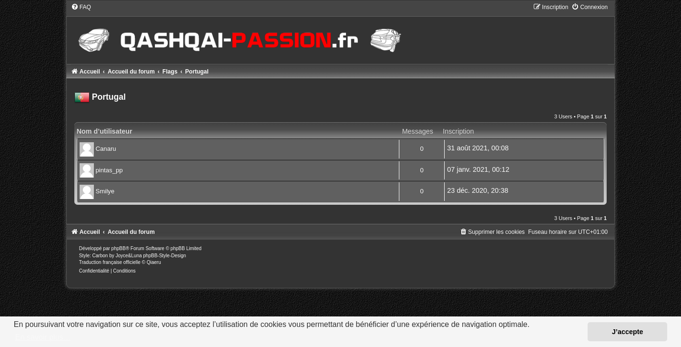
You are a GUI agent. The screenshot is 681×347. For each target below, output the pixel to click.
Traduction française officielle (110, 262)
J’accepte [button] (627, 332)
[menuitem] (81, 7)
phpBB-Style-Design (164, 255)
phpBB (119, 248)
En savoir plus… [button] (43, 337)
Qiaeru (154, 262)
